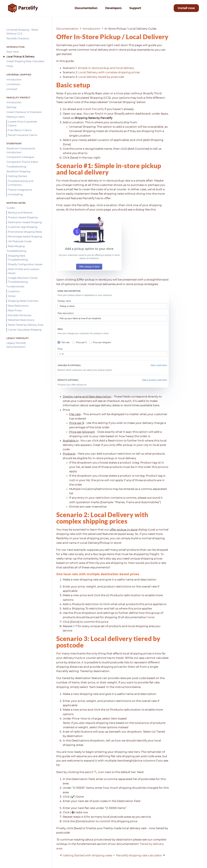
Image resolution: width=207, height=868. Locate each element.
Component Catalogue (20, 157)
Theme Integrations (20, 189)
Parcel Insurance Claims (22, 135)
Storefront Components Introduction (20, 150)
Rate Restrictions (18, 305)
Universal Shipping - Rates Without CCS (22, 31)
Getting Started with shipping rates (87, 855)
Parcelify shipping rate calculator (139, 855)
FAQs (9, 66)
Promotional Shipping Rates (25, 231)
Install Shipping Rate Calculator (25, 61)
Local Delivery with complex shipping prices (109, 72)
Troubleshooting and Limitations (20, 182)
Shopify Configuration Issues (25, 264)
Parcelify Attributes (19, 315)
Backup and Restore (20, 212)
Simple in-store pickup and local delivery (106, 68)
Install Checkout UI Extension (24, 112)
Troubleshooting (16, 166)
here (150, 617)
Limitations (13, 84)
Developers (113, 8)
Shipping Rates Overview (23, 300)
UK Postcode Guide (20, 241)
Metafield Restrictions (21, 319)
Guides (10, 207)
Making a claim (15, 116)
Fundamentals (15, 286)
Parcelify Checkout (17, 38)
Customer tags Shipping (22, 226)
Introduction (14, 79)
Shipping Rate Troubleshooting (18, 257)
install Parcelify (93, 109)
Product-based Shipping (23, 217)
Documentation (86, 8)
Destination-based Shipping (25, 222)
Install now (186, 8)
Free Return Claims (20, 130)
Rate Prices (15, 310)
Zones (11, 296)
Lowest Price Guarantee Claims (22, 123)
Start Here (12, 51)
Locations (14, 291)
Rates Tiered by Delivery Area (25, 324)
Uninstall (11, 89)
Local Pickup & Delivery (20, 56)
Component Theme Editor (22, 161)
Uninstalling (15, 194)
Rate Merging (16, 246)
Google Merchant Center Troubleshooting (23, 279)
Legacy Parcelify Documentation (16, 344)
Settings (11, 107)
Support (135, 8)
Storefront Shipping (18, 171)
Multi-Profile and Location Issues (23, 271)
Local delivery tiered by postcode (101, 76)
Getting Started (17, 176)
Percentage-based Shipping (25, 236)
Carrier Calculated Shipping (24, 329)
